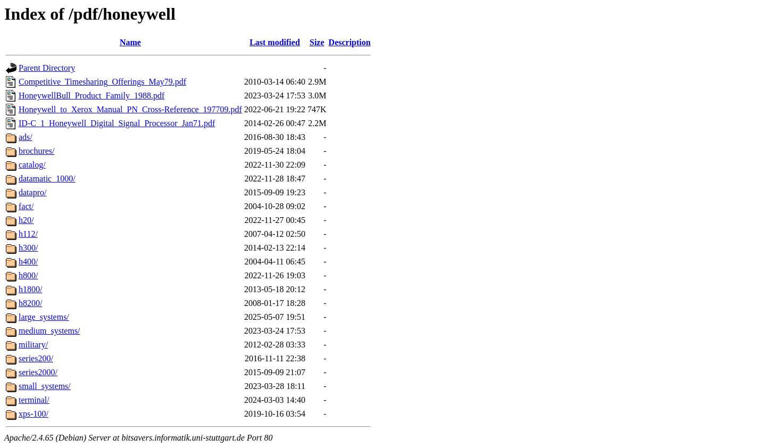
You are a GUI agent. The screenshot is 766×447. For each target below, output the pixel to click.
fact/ (26, 206)
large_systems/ (44, 316)
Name (130, 42)
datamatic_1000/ (47, 178)
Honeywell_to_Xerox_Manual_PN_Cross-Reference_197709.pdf (130, 109)
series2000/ (38, 372)
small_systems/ (45, 386)
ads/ (25, 137)
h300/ (28, 247)
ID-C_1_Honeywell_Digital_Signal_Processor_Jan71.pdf (117, 123)
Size (317, 42)
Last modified (274, 42)
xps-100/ (33, 413)
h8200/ (30, 303)
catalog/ (32, 164)
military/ (33, 344)
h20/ (26, 220)
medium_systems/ (49, 330)
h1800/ (30, 289)
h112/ (28, 233)
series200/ (36, 358)
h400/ (28, 261)
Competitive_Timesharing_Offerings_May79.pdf (102, 81)
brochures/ (37, 150)
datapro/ (32, 192)
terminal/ (34, 399)
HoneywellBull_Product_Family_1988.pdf (91, 95)
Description (350, 42)
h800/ (28, 275)
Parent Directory (47, 67)
